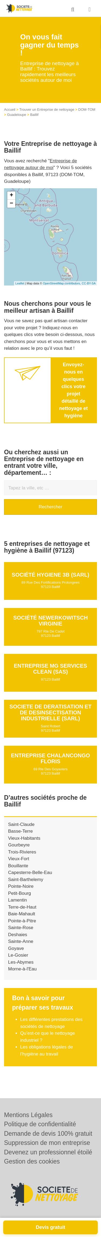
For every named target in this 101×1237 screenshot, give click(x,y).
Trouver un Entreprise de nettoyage (46, 109)
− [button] (11, 204)
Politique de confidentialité (40, 1124)
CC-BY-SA (89, 283)
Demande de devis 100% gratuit (48, 1133)
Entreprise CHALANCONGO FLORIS (50, 758)
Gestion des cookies (32, 1161)
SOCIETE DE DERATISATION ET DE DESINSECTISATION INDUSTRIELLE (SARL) (50, 712)
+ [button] (11, 195)
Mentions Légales (28, 1114)
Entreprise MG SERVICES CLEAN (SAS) (50, 669)
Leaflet (19, 283)
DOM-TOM (86, 109)
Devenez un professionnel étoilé (48, 1152)
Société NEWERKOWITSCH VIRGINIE (50, 621)
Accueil (9, 109)
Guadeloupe (16, 115)
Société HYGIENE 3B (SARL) (50, 575)
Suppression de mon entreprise (47, 1142)
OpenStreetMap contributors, (62, 283)
